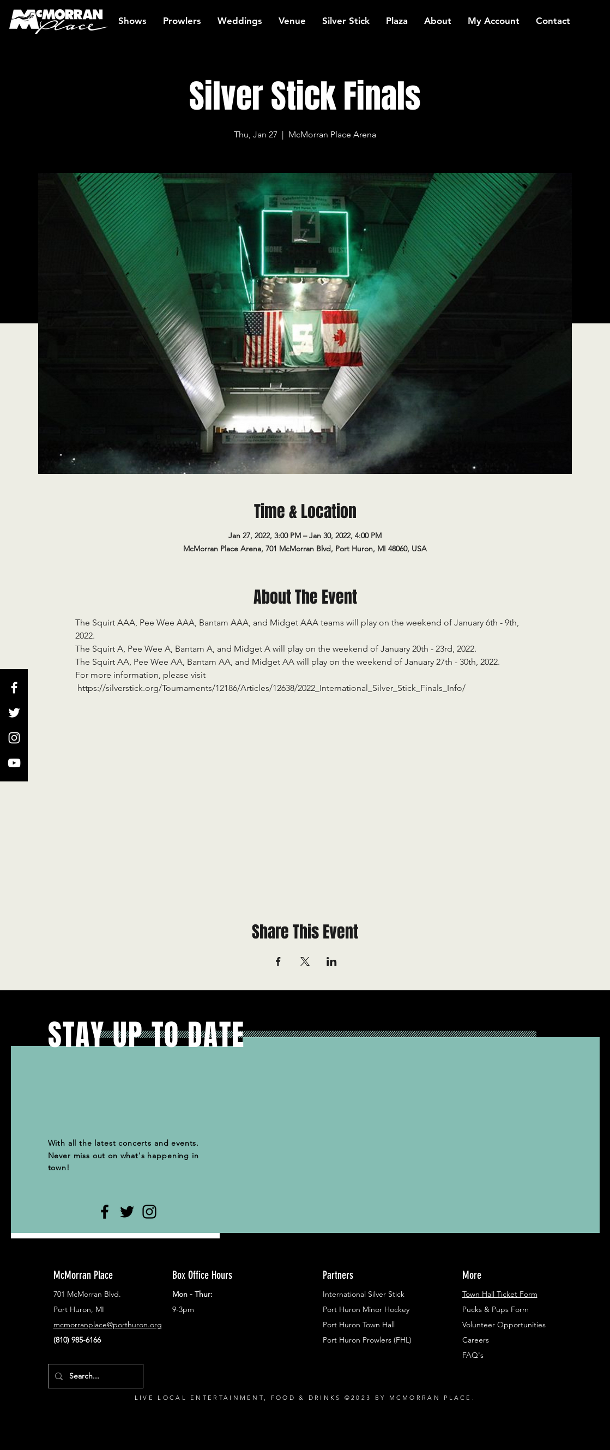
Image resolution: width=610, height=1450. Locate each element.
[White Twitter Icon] (14, 712)
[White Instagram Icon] (14, 737)
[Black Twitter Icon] (127, 1211)
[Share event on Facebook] (278, 961)
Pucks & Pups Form (495, 1309)
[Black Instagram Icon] (149, 1211)
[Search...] (94, 1376)
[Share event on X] (305, 961)
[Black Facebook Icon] (104, 1211)
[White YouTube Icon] (14, 763)
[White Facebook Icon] (14, 687)
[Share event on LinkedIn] (332, 961)
